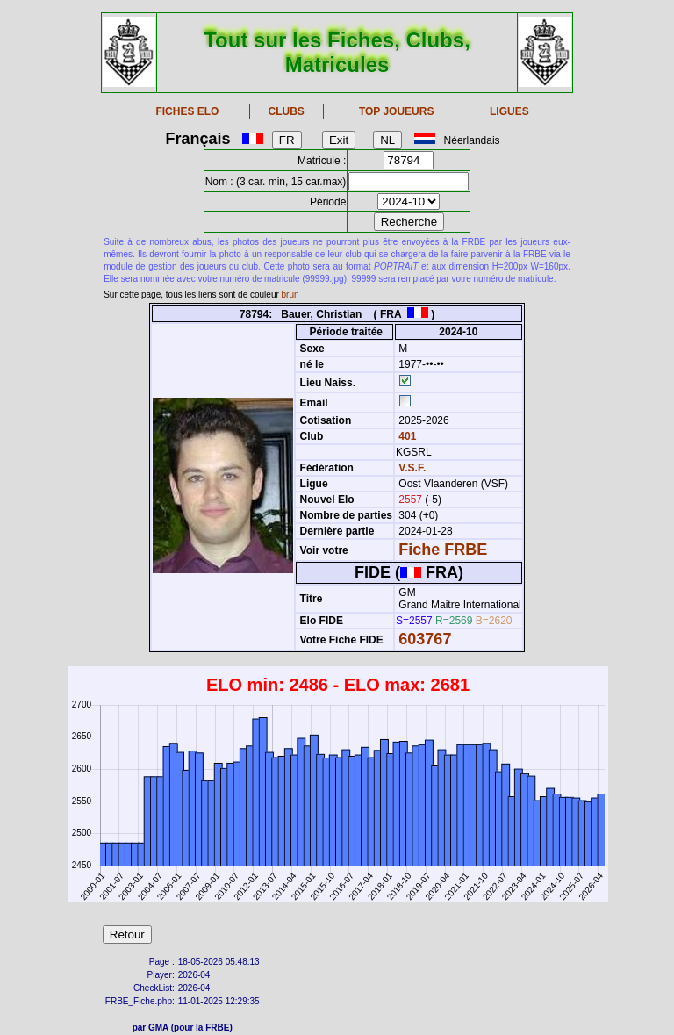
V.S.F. (412, 468)
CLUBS (286, 111)
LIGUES (509, 111)
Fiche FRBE (442, 549)
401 (406, 436)
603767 (424, 639)
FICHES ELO (187, 111)
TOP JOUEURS (396, 111)
